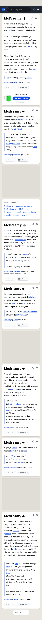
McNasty (26, 311)
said (13, 303)
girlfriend (23, 119)
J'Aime (15, 320)
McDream (8, 212)
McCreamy (23, 209)
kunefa (15, 467)
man (7, 230)
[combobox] (19, 9)
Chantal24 (16, 82)
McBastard (21, 315)
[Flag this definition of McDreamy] (36, 18)
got (16, 257)
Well (10, 404)
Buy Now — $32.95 (21, 98)
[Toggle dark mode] (34, 9)
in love (33, 297)
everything (17, 404)
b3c (14, 427)
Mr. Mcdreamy (10, 209)
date (17, 549)
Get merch (23, 88)
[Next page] (26, 612)
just (34, 69)
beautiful (16, 143)
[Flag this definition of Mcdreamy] (37, 110)
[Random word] (29, 9)
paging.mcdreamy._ (24, 206)
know (12, 451)
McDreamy (7, 82)
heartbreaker (20, 239)
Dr (8, 77)
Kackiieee (16, 155)
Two (35, 146)
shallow (16, 530)
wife (27, 126)
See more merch (18, 102)
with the (33, 311)
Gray (14, 456)
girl (10, 30)
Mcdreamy (7, 155)
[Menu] (38, 9)
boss (8, 573)
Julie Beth (16, 271)
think (14, 447)
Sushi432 (16, 599)
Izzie (16, 563)
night (8, 410)
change (25, 254)
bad (20, 72)
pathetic (7, 533)
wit (29, 46)
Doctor (15, 459)
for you (29, 77)
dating (9, 143)
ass (11, 389)
